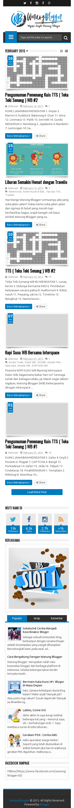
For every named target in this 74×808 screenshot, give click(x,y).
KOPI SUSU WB (40, 365)
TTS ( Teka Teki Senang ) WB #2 (30, 270)
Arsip (37, 618)
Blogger (45, 804)
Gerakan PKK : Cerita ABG (40, 735)
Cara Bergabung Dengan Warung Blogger (34, 656)
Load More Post (37, 492)
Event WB (30, 362)
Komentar (57, 618)
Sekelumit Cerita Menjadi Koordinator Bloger (40, 630)
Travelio (9, 195)
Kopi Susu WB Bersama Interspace (32, 352)
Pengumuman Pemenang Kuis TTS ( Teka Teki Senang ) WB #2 (36, 97)
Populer (17, 618)
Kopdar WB (24, 365)
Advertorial (15, 191)
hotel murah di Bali (33, 191)
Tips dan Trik (53, 191)
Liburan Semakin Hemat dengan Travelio (36, 182)
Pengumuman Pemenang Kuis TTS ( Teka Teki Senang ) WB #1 (36, 444)
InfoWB (41, 362)
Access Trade (16, 362)
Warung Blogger (19, 800)
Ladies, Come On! (34, 710)
